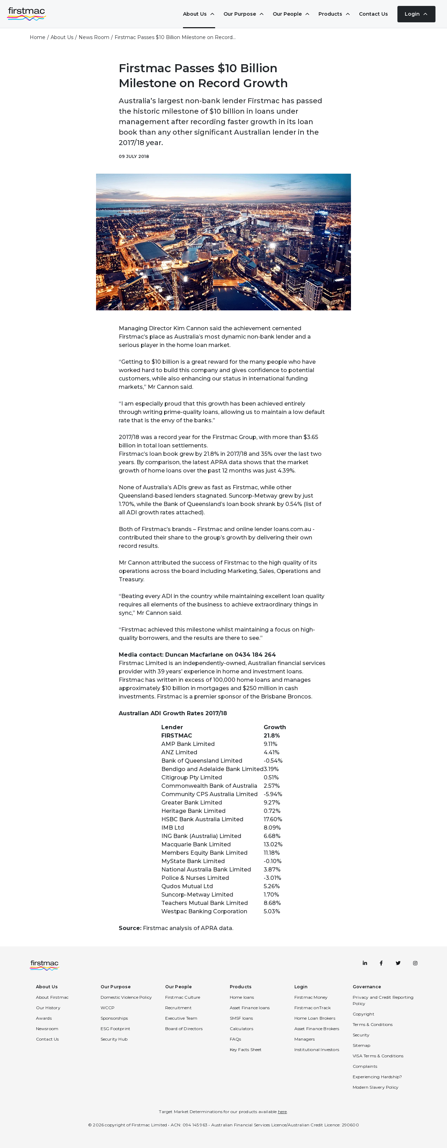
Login (416, 14)
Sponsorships (114, 1018)
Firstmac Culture (182, 997)
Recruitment (178, 1007)
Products (334, 14)
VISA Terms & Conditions (378, 1055)
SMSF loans (241, 1018)
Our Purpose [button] (116, 986)
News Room (94, 37)
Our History (48, 1007)
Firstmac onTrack (312, 1007)
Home (37, 37)
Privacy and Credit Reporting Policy (383, 1000)
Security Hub (114, 1039)
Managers (304, 1039)
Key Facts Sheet (246, 1049)
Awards (44, 1018)
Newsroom (47, 1028)
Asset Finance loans (250, 1007)
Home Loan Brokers (314, 1018)
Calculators (241, 1028)
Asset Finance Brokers (316, 1028)
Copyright (363, 1014)
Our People (291, 14)
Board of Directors (184, 1028)
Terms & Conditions (373, 1024)
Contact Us (373, 14)
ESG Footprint (116, 1028)
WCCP (108, 1007)
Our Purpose (244, 14)
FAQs (235, 1039)
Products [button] (241, 986)
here (282, 1111)
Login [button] (301, 986)
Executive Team (181, 1018)
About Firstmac (52, 997)
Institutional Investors (316, 1049)
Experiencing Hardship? (377, 1076)
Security (361, 1034)
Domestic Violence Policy (126, 997)
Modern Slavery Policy (375, 1087)
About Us (199, 14)
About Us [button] (47, 986)
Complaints (365, 1066)
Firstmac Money (311, 997)
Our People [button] (178, 986)
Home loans (242, 997)
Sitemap (361, 1045)
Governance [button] (367, 986)
